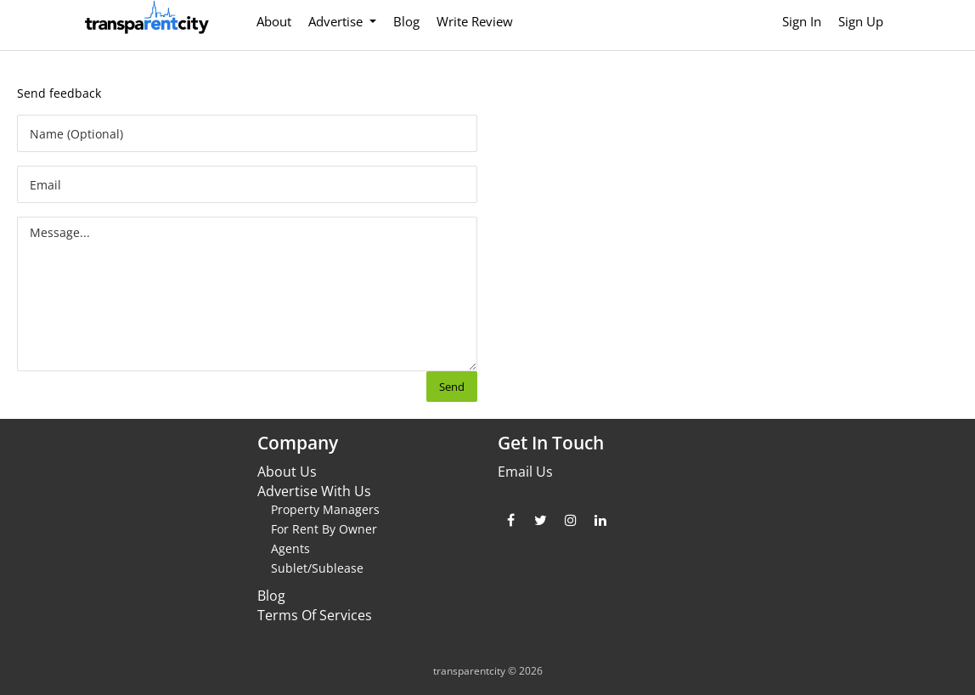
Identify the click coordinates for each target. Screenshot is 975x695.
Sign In (801, 21)
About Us (287, 471)
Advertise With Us (314, 491)
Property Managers (325, 509)
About (273, 21)
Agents (290, 548)
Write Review (475, 21)
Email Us (525, 471)
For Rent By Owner (324, 529)
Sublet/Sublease (317, 568)
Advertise (337, 21)
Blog (406, 21)
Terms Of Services (314, 615)
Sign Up (860, 21)
